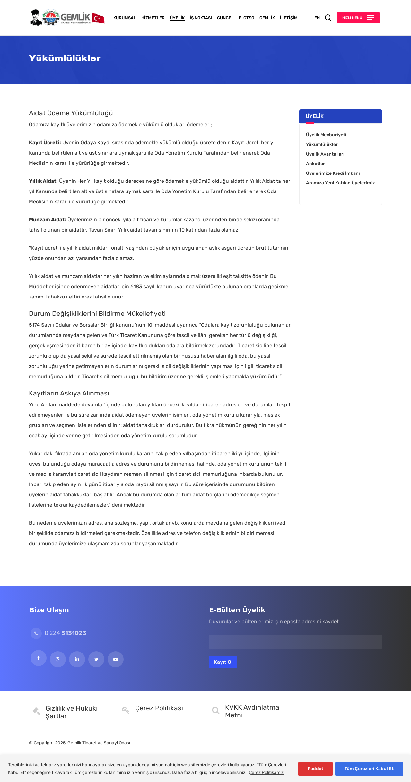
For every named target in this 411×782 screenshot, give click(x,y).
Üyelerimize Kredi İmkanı (333, 173)
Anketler (315, 163)
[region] (205, 768)
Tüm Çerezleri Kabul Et (369, 768)
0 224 (58, 632)
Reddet (315, 768)
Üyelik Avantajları (325, 154)
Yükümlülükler (322, 144)
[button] (358, 17)
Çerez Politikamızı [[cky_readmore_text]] (266, 772)
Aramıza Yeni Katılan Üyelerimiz (340, 183)
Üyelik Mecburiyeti (326, 135)
